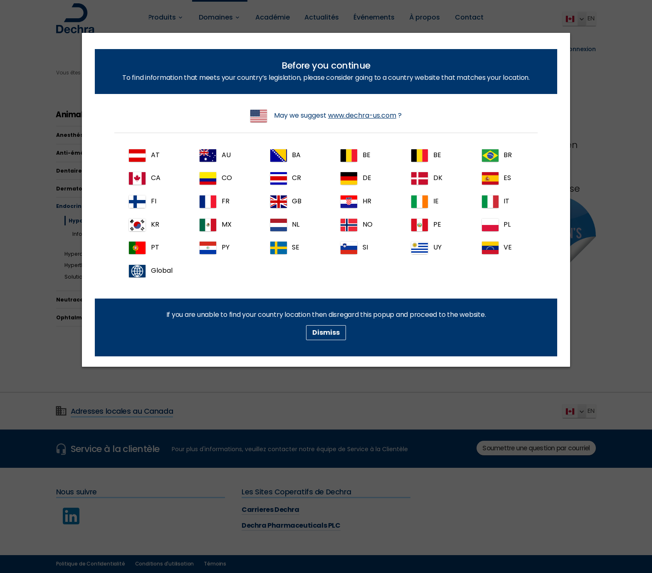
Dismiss (326, 332)
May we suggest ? (326, 116)
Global (151, 271)
